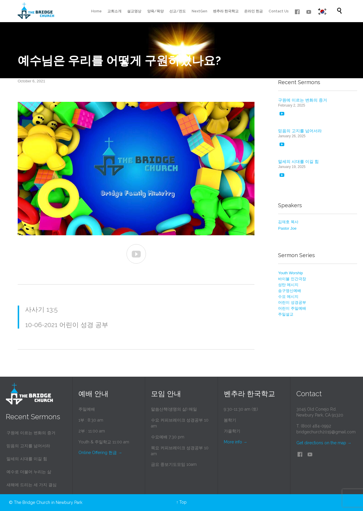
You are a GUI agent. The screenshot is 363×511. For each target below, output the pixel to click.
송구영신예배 (289, 290)
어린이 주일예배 (292, 308)
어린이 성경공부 (292, 302)
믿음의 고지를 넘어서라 (300, 130)
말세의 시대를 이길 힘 (298, 161)
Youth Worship (290, 273)
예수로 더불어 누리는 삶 (28, 471)
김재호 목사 (288, 222)
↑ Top (181, 502)
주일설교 (285, 314)
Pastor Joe (287, 228)
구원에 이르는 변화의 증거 (302, 100)
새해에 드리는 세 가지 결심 (31, 484)
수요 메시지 (288, 296)
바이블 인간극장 (292, 279)
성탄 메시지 (288, 285)
